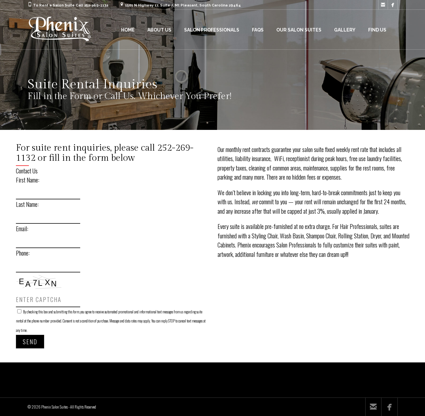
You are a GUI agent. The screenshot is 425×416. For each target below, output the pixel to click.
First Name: (27, 179)
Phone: (23, 252)
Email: (22, 228)
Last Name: (27, 203)
